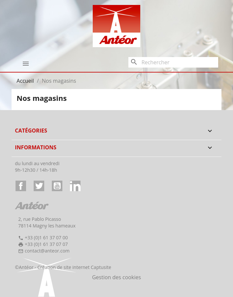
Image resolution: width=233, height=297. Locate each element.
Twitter (39, 186)
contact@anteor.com (47, 251)
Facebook (21, 186)
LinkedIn (75, 186)
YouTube (57, 186)
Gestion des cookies (116, 277)
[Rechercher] (173, 62)
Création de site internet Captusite (74, 267)
